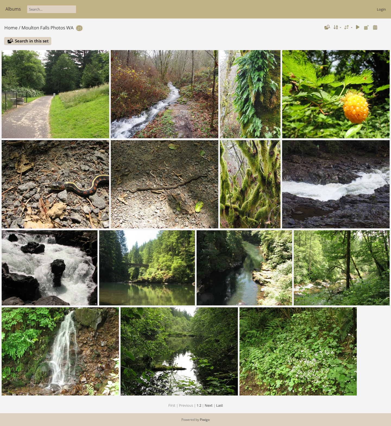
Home (11, 27)
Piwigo (205, 419)
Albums (13, 9)
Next (209, 405)
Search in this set (32, 41)
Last (219, 405)
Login (381, 9)
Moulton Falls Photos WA (47, 27)
